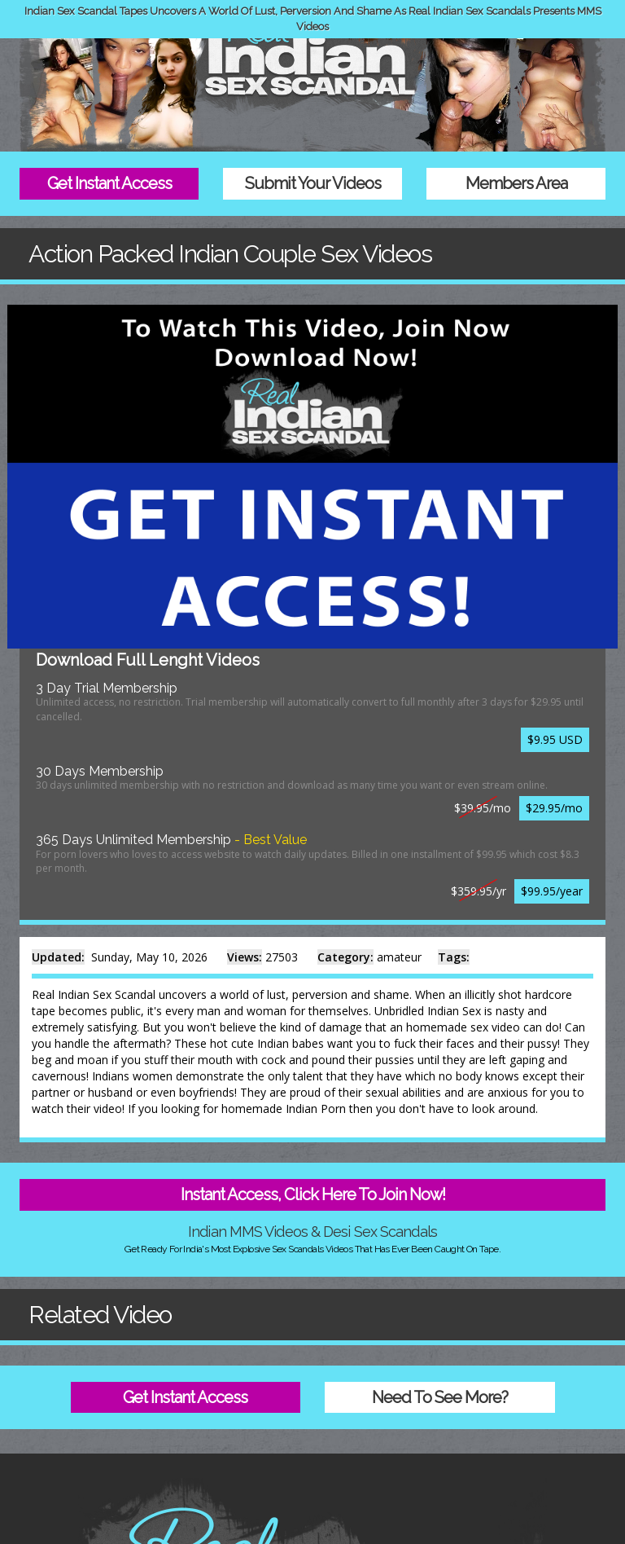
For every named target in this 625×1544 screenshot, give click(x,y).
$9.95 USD (555, 739)
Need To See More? (440, 1397)
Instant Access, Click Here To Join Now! (313, 1194)
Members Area (516, 183)
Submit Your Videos (313, 183)
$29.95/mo (554, 808)
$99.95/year (552, 891)
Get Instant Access (109, 183)
